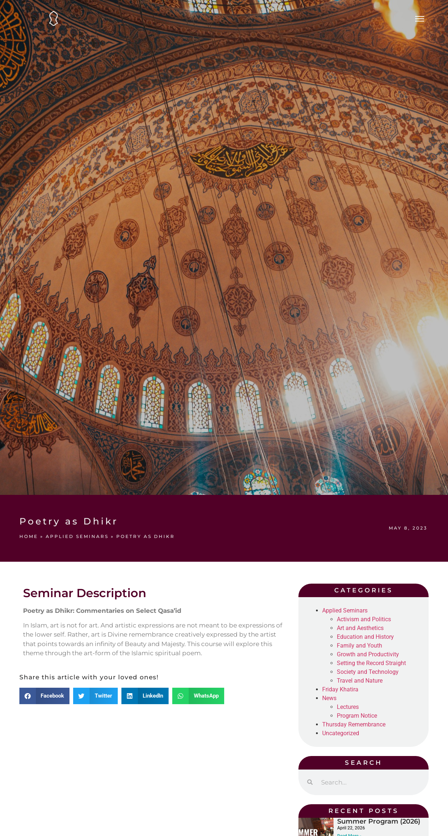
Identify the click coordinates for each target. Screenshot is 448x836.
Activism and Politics (364, 619)
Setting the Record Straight (371, 663)
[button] (44, 696)
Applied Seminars (77, 536)
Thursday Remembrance (353, 724)
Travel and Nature (360, 680)
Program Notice (357, 715)
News (329, 698)
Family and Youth (359, 645)
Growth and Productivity (368, 654)
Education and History (365, 636)
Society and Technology (368, 671)
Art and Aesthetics (360, 628)
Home (28, 536)
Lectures (348, 706)
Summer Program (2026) (378, 821)
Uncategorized (340, 733)
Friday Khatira (340, 689)
